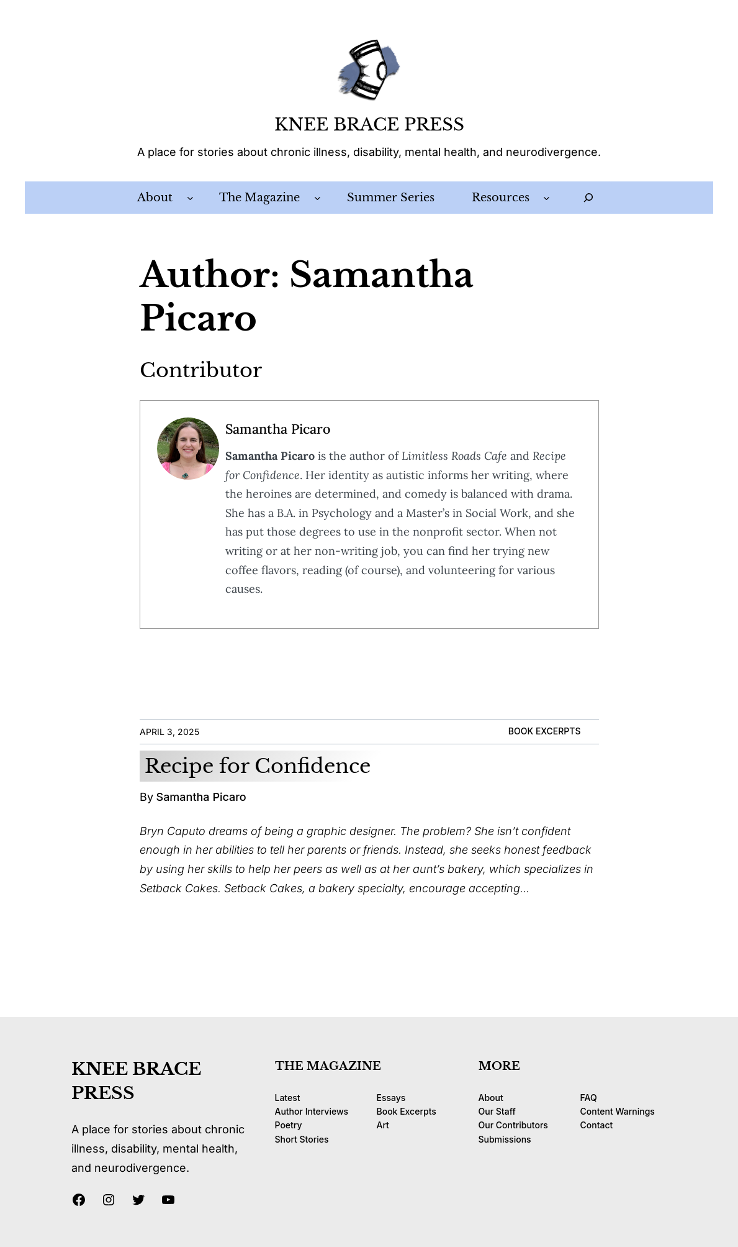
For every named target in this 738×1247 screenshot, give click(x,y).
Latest (287, 1097)
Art (383, 1125)
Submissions (505, 1139)
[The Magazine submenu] (317, 197)
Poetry (288, 1125)
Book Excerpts (544, 731)
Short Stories (302, 1139)
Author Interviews (312, 1111)
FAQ (588, 1097)
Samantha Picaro (278, 428)
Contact (596, 1125)
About (491, 1097)
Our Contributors (513, 1125)
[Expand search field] (588, 197)
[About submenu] (190, 197)
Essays (391, 1097)
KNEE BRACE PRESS (369, 124)
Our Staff (497, 1111)
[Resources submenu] (546, 197)
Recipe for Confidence (258, 766)
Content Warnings (617, 1111)
